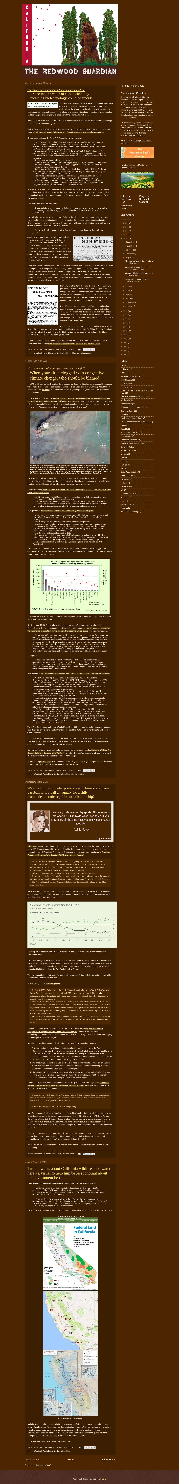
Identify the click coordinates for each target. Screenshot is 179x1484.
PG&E (123, 461)
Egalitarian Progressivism (131, 418)
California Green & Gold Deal (132, 443)
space (123, 501)
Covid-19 (124, 384)
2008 (125, 346)
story (66, 138)
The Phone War (127, 476)
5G (122, 468)
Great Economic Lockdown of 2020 (135, 422)
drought (124, 429)
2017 (125, 311)
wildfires (81, 774)
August (129, 258)
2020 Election (126, 380)
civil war (124, 483)
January (129, 306)
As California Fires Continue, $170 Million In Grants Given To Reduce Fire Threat (75, 673)
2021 (125, 227)
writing (57, 1095)
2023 (125, 219)
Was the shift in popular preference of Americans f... (139, 274)
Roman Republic (54, 1113)
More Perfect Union (128, 450)
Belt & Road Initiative (129, 472)
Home (70, 1459)
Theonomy (125, 479)
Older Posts (109, 1459)
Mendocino (125, 497)
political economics (84, 353)
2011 (125, 335)
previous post (45, 761)
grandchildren (126, 404)
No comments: (69, 349)
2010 (125, 339)
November (130, 246)
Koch (123, 415)
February (129, 302)
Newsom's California (129, 440)
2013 (125, 327)
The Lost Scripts (138, 135)
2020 (125, 231)
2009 (125, 343)
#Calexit (124, 465)
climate (74, 774)
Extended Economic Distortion (133, 407)
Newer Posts (32, 1459)
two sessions (126, 504)
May (128, 294)
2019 (125, 235)
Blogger (102, 1479)
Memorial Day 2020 (128, 494)
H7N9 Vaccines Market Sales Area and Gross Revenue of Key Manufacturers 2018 (68, 132)
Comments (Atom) (43, 1465)
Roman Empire (33, 1125)
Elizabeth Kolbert (127, 447)
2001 (125, 354)
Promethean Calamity (129, 512)
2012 (125, 331)
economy (124, 387)
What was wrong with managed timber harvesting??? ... (138, 268)
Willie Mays (32, 846)
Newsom (124, 454)
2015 (125, 319)
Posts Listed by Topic (132, 85)
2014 (125, 323)
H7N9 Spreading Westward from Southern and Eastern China (73, 343)
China (73, 353)
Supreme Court (127, 411)
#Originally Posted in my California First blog (52, 353)
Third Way (125, 486)
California (124, 369)
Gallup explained (53, 983)
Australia (124, 508)
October (129, 250)
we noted (45, 390)
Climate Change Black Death (132, 397)
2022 (125, 223)
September (130, 254)
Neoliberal (125, 400)
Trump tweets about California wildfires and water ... (137, 280)
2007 (125, 350)
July (127, 287)
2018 (125, 239)
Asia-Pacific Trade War (130, 433)
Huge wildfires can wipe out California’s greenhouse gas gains (67, 510)
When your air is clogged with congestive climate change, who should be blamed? (65, 374)
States (123, 458)
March (128, 298)
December (130, 242)
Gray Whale (125, 436)
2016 (125, 315)
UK (122, 490)
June (128, 290)
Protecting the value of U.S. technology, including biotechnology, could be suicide (59, 94)
